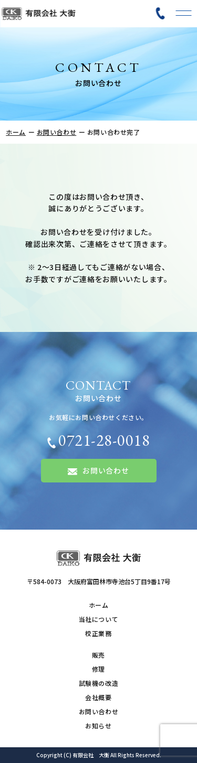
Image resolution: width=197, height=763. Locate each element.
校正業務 (98, 633)
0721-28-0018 (98, 440)
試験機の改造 (99, 683)
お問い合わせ (57, 131)
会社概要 (98, 697)
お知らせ (98, 725)
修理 (98, 668)
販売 (98, 654)
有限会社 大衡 (90, 755)
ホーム (16, 131)
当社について (99, 619)
